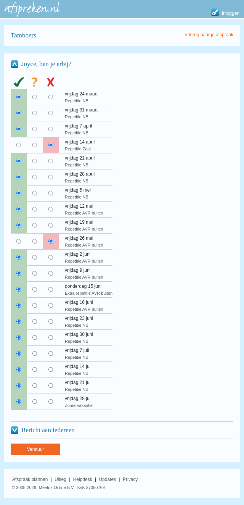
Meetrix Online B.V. (57, 487)
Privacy (130, 479)
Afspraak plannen (30, 479)
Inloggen (230, 13)
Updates (107, 479)
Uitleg (60, 479)
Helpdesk (82, 479)
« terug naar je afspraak (209, 34)
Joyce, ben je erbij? (46, 64)
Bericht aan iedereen (48, 430)
